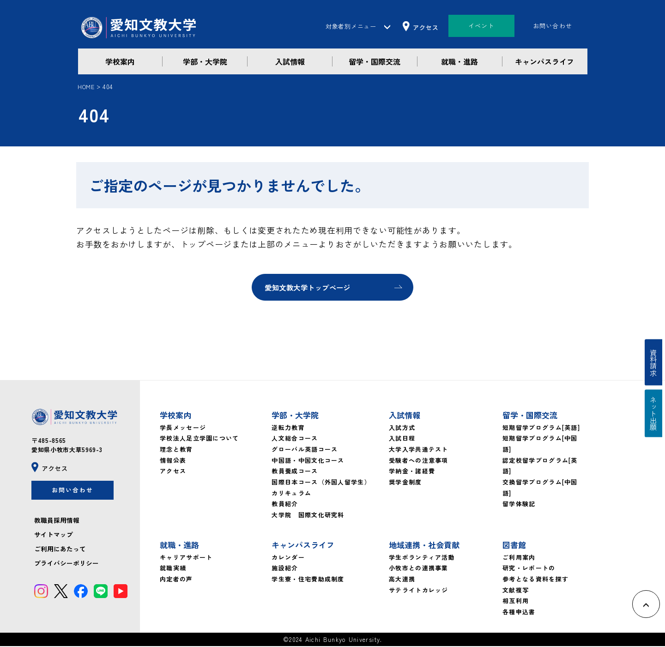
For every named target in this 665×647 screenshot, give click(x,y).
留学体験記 (519, 505)
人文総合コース (295, 439)
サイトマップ (53, 537)
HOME (86, 86)
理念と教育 (176, 450)
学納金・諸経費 (412, 472)
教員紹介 (285, 505)
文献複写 (515, 591)
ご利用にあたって (60, 552)
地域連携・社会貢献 (424, 545)
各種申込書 (519, 612)
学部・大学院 (205, 61)
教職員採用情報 (56, 523)
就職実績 (173, 569)
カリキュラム (291, 494)
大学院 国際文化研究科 (308, 515)
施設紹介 (285, 569)
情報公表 (173, 461)
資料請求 (654, 360)
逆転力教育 (288, 428)
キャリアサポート (186, 558)
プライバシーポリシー (66, 566)
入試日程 (402, 439)
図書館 (514, 545)
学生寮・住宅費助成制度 (308, 579)
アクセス (173, 472)
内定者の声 (176, 579)
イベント (481, 25)
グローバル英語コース (305, 450)
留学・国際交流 (374, 61)
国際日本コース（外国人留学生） (321, 482)
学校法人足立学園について (199, 439)
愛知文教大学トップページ (311, 287)
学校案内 (120, 61)
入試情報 (290, 61)
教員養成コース (295, 472)
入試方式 (402, 428)
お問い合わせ (553, 25)
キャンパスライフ (544, 61)
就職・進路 (459, 61)
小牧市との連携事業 (418, 569)
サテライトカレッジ (418, 591)
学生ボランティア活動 (422, 558)
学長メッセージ (183, 428)
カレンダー (288, 558)
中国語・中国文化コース (308, 461)
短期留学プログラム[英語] (541, 428)
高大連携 (402, 579)
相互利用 (515, 602)
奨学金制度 (405, 482)
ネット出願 (654, 416)
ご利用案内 (519, 558)
